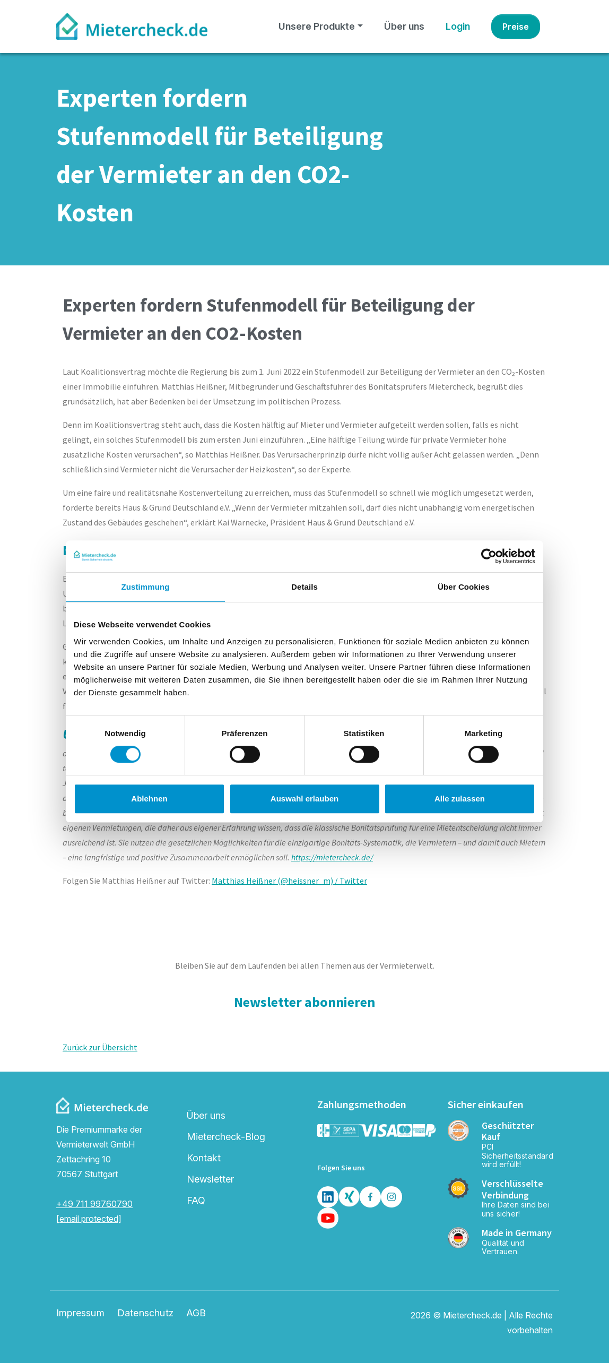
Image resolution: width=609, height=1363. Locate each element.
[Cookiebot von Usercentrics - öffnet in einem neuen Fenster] (488, 556)
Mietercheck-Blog (226, 1136)
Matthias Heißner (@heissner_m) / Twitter (289, 880)
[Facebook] (370, 1196)
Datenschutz (145, 1313)
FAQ (196, 1200)
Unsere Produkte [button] (317, 26)
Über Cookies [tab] (464, 586)
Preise (515, 26)
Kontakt (204, 1157)
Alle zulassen (459, 798)
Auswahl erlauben (304, 798)
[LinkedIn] (327, 1196)
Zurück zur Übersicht (100, 1047)
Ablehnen (149, 798)
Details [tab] (304, 586)
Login (458, 26)
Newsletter (210, 1179)
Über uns (404, 26)
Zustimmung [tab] (145, 586)
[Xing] (349, 1196)
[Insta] (391, 1196)
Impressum (80, 1313)
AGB (196, 1313)
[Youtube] (327, 1218)
